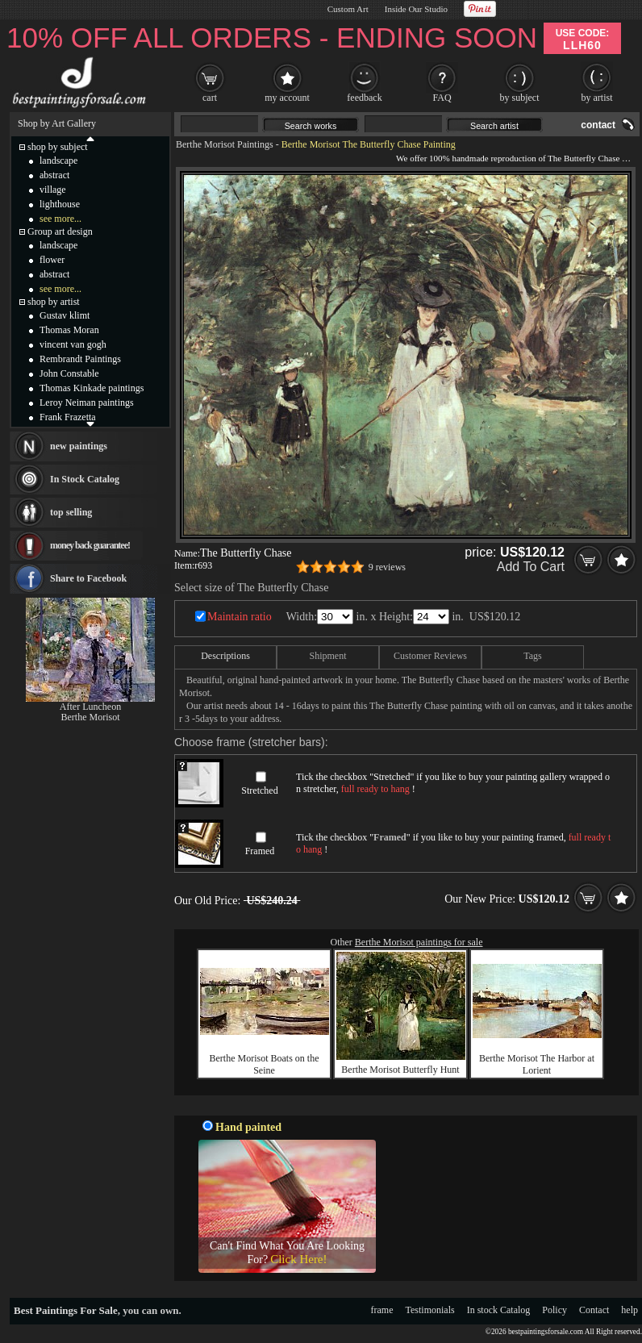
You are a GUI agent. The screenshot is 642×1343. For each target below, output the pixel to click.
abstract (54, 175)
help (629, 1310)
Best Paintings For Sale (66, 1310)
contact (598, 125)
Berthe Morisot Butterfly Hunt (400, 1069)
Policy (554, 1310)
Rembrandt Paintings (80, 359)
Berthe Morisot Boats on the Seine (264, 1064)
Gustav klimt (65, 315)
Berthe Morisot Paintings (224, 144)
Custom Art (348, 9)
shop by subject (57, 146)
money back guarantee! (90, 545)
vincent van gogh (73, 344)
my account (287, 97)
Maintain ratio (239, 617)
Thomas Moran (69, 330)
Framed (260, 851)
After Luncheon (90, 706)
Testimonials (430, 1310)
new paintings (78, 446)
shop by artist (53, 301)
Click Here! (298, 1259)
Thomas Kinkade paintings (92, 388)
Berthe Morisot (90, 717)
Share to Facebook (88, 578)
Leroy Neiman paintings (87, 402)
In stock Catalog (499, 1310)
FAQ (441, 97)
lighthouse (60, 204)
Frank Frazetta (68, 417)
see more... (60, 218)
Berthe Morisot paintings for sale (419, 942)
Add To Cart (531, 566)
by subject (520, 97)
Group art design (60, 231)
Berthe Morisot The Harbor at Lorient (536, 1064)
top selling (71, 512)
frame (382, 1310)
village (53, 189)
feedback (364, 97)
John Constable (69, 373)
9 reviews (387, 567)
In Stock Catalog (84, 479)
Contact (594, 1310)
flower (52, 259)
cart (209, 97)
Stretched (259, 790)
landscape (58, 160)
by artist (597, 97)
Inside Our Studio (416, 9)
